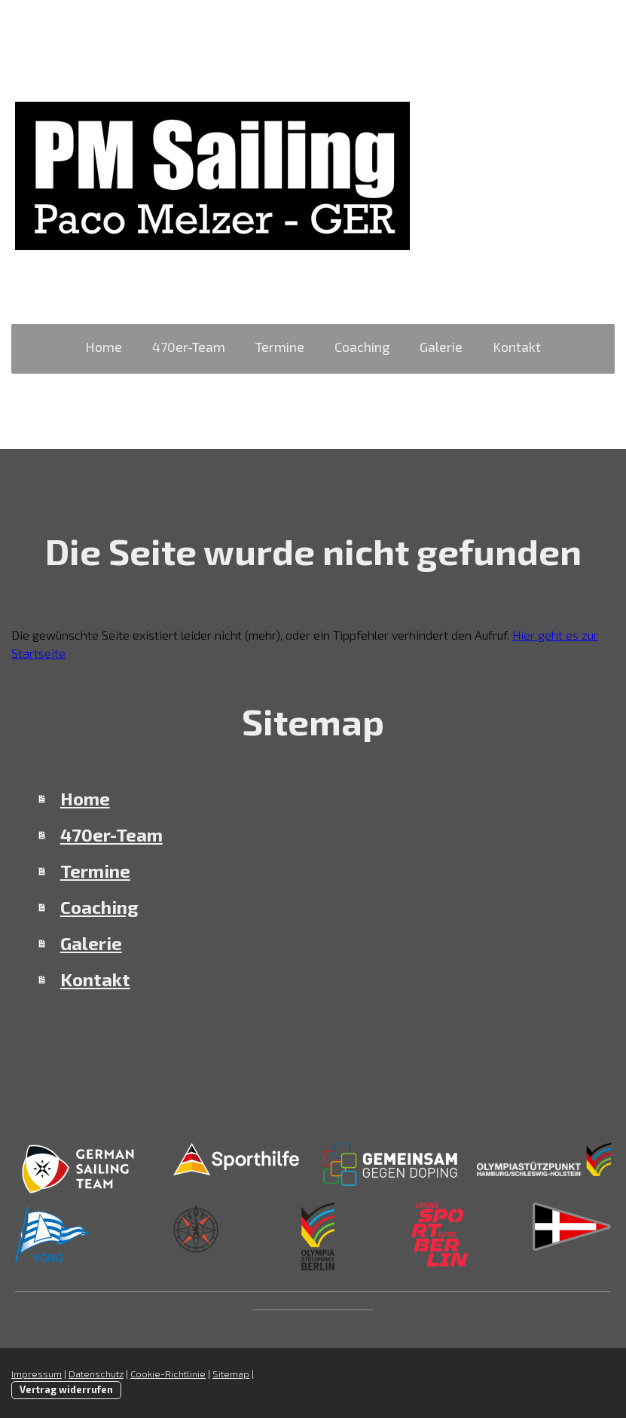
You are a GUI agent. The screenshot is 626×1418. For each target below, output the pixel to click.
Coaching (361, 346)
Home (103, 346)
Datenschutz (96, 1374)
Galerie (441, 346)
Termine (279, 346)
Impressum (36, 1374)
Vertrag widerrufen (66, 1389)
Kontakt (517, 346)
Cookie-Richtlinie (168, 1374)
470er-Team (188, 346)
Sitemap (230, 1374)
